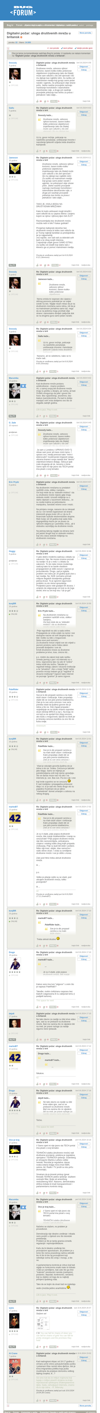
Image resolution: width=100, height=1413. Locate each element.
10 (41, 732)
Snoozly (13, 63)
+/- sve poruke (53, 48)
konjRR (13, 603)
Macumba (14, 378)
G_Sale (12, 423)
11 (41, 1040)
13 (41, 265)
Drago (12, 952)
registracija (36, 25)
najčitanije (60, 25)
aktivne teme (48, 25)
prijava (26, 25)
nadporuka (85, 151)
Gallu (12, 108)
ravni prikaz (68, 48)
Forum (19, 25)
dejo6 (12, 1013)
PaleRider (14, 689)
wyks (12, 1308)
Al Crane (13, 1353)
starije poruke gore (84, 48)
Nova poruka (85, 33)
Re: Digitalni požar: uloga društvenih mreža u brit (54, 109)
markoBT (13, 807)
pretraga (89, 25)
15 (48, 265)
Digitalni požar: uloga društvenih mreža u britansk (40, 56)
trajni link (86, 101)
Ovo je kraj (14, 1140)
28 (41, 101)
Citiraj (83, 70)
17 (41, 322)
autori (81, 25)
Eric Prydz (14, 482)
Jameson (13, 158)
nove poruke (72, 25)
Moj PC (12, 265)
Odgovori (84, 67)
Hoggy (12, 551)
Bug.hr (10, 25)
